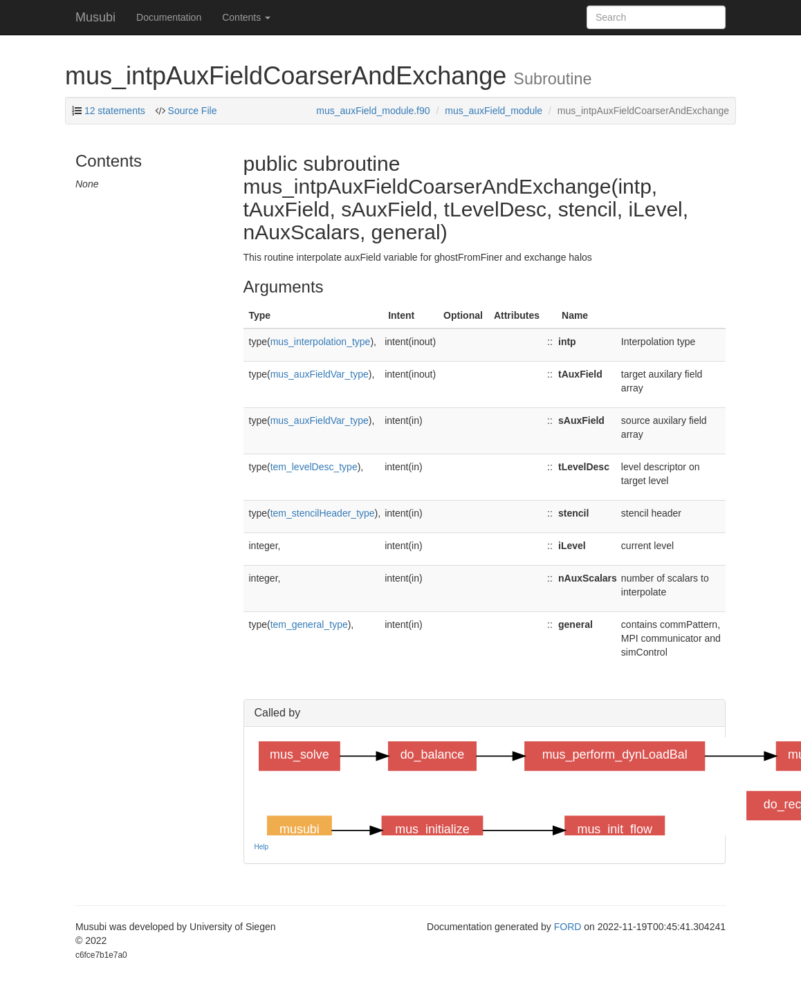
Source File (191, 110)
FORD (568, 926)
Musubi (95, 17)
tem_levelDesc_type (314, 466)
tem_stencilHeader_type (322, 513)
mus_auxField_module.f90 (373, 110)
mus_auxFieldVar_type (319, 374)
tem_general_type (309, 624)
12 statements (114, 110)
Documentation (168, 17)
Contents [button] (246, 17)
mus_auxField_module (493, 110)
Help (262, 847)
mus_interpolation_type (320, 341)
